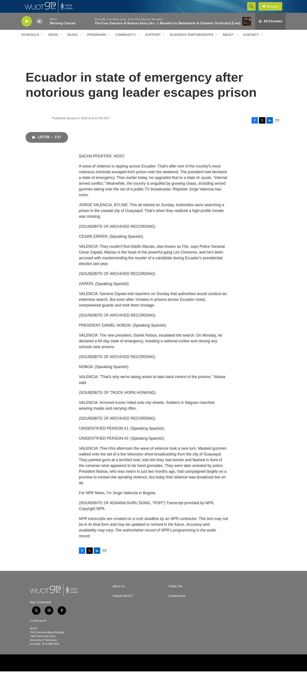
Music (72, 44)
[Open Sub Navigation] (42, 44)
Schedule (30, 44)
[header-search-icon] (253, 11)
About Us (119, 595)
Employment (177, 605)
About (228, 44)
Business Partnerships (191, 44)
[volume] (39, 31)
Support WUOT (123, 605)
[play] (26, 31)
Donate (274, 11)
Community (126, 44)
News (53, 44)
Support (153, 44)
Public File (175, 595)
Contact (251, 44)
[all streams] (270, 30)
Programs (96, 44)
